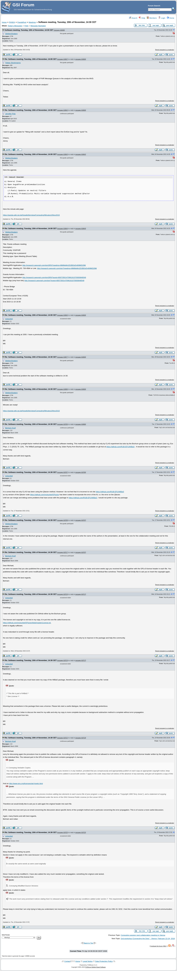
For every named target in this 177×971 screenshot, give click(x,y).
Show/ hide (20, 177)
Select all (12, 177)
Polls (26, 26)
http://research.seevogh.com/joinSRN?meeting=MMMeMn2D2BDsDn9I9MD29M (54, 265)
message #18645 (62, 315)
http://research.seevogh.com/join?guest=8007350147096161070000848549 (54, 280)
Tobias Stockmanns (13, 63)
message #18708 (62, 520)
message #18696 (62, 389)
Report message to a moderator (164, 49)
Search (133, 18)
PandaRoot (21, 22)
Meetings (32, 22)
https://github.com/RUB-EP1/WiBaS (120, 447)
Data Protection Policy (104, 961)
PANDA (12, 22)
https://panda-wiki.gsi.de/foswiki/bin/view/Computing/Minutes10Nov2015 (31, 215)
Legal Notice (88, 961)
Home (170, 18)
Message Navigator (38, 26)
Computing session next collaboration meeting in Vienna (143, 935)
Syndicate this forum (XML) (158, 946)
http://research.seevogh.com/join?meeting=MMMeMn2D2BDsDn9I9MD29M (67, 268)
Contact (67, 961)
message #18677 (62, 357)
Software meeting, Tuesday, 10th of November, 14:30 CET (29, 30)
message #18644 (62, 228)
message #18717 (62, 552)
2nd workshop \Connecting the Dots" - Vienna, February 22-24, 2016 (148, 938)
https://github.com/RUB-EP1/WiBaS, (83, 498)
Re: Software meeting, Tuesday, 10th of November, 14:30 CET (31, 357)
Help (142, 18)
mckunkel (9, 319)
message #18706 (62, 424)
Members (152, 18)
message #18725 (62, 832)
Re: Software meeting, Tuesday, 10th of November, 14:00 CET (31, 59)
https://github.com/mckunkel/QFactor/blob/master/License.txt (27, 623)
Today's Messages (15, 26)
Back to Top (88, 943)
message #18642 (62, 110)
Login (161, 18)
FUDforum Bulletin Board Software (95, 967)
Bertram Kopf (10, 428)
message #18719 (62, 660)
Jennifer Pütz (10, 114)
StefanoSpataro (11, 34)
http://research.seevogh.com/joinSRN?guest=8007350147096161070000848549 (54, 277)
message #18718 (62, 594)
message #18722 (62, 737)
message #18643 (62, 154)
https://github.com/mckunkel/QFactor (44, 495)
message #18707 (62, 472)
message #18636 (59, 30)
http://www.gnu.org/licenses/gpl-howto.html (26, 783)
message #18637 (62, 59)
